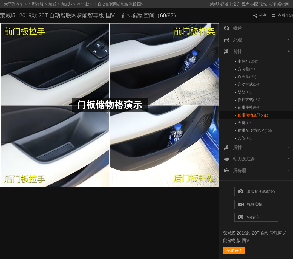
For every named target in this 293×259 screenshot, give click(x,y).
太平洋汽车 (13, 4)
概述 (233, 29)
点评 (272, 4)
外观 (257, 40)
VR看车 (249, 217)
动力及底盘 (257, 159)
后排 (257, 148)
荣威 (52, 4)
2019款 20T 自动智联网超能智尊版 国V (110, 4)
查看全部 (282, 15)
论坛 (263, 4)
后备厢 (257, 171)
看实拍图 (256, 191)
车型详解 (36, 4)
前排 (257, 52)
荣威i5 (66, 4)
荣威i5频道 (219, 4)
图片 (245, 4)
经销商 (283, 4)
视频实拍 (250, 204)
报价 (236, 4)
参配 (254, 4)
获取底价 (234, 250)
